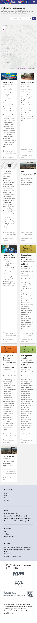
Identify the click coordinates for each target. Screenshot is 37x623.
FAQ (5, 495)
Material (6, 500)
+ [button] (3, 27)
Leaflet (18, 68)
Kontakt (6, 498)
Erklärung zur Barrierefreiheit (13, 556)
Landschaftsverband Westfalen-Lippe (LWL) (17, 518)
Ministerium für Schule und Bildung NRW (16, 521)
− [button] (3, 29)
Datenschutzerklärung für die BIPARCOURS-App (17, 550)
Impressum (7, 554)
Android (6, 534)
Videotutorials (8, 503)
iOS (5, 532)
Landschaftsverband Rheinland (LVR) (15, 516)
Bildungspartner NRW (11, 513)
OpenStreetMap (25, 68)
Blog (5, 493)
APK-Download (9, 536)
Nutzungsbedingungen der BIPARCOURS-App (18, 547)
